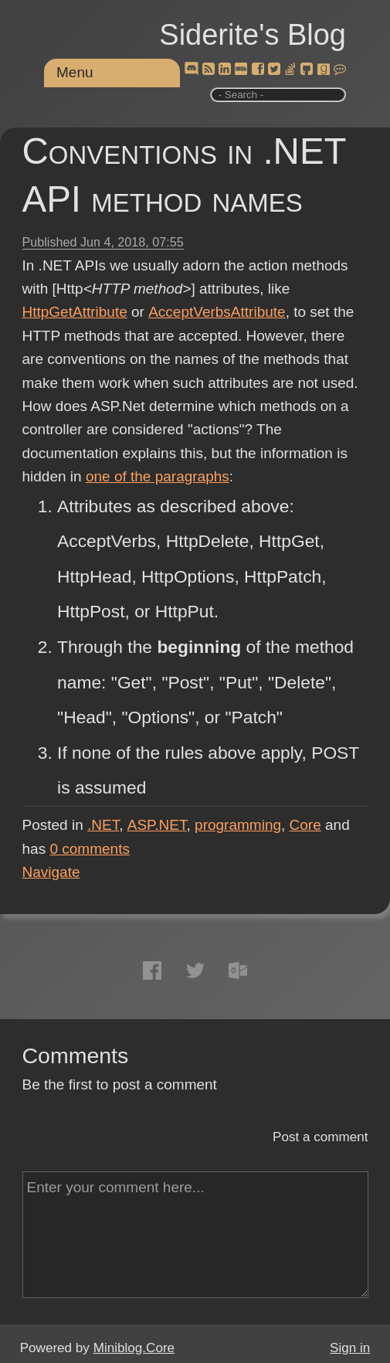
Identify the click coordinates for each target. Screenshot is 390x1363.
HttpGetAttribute (74, 312)
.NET (103, 825)
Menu (74, 72)
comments (89, 849)
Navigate (51, 872)
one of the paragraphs (157, 476)
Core (305, 825)
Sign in (350, 1348)
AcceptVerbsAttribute (216, 312)
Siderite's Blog (252, 35)
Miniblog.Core (134, 1348)
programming (238, 825)
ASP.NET (157, 825)
